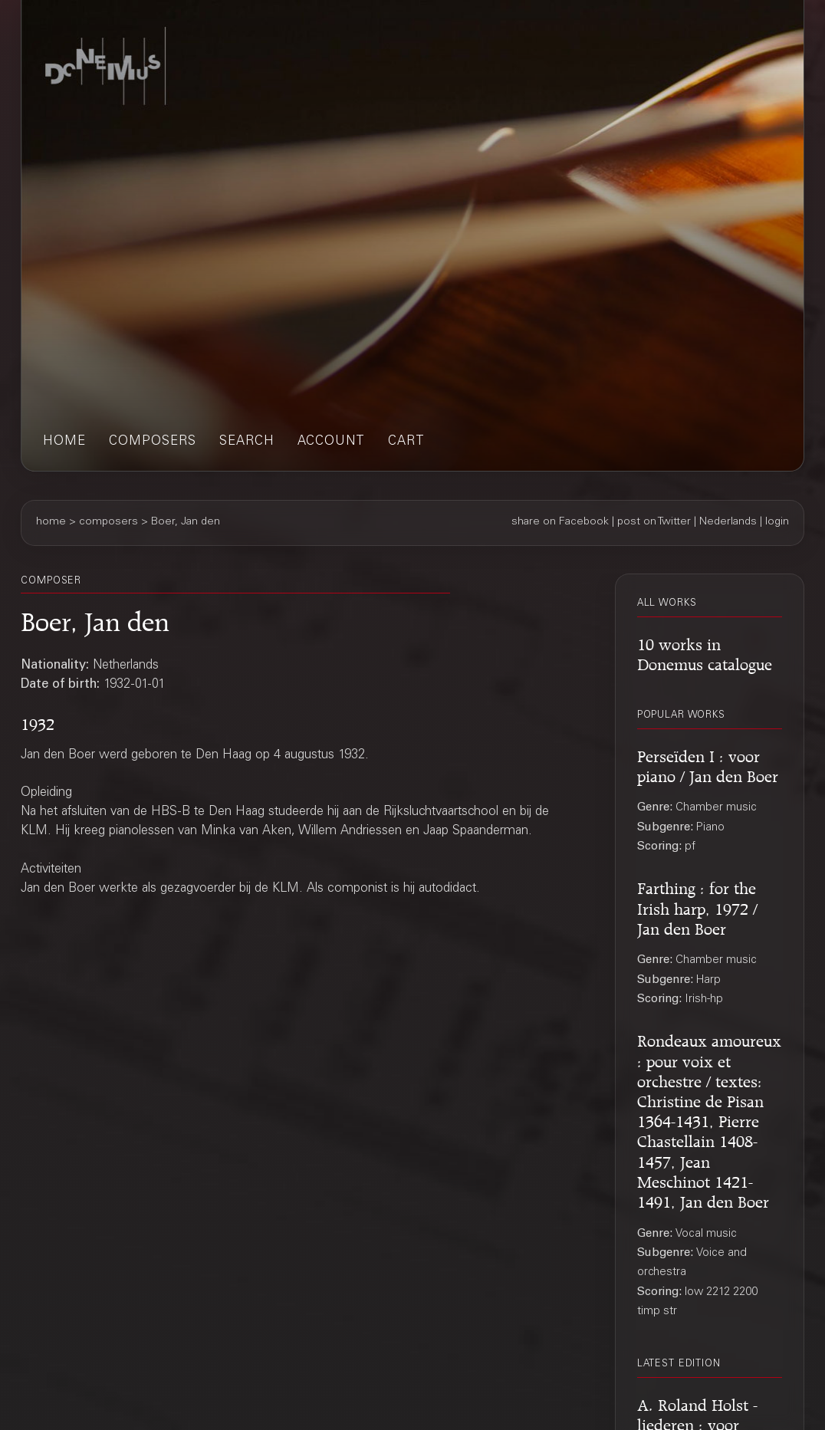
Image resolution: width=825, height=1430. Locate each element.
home (64, 442)
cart (406, 442)
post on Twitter (654, 522)
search (246, 442)
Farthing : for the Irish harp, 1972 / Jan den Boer (697, 906)
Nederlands (728, 522)
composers (152, 442)
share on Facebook (560, 522)
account (331, 442)
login (777, 522)
